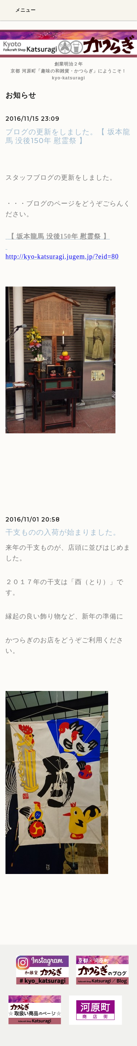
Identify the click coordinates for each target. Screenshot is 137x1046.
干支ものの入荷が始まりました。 (63, 532)
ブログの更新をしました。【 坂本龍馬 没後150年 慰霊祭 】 (67, 136)
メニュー (20, 10)
